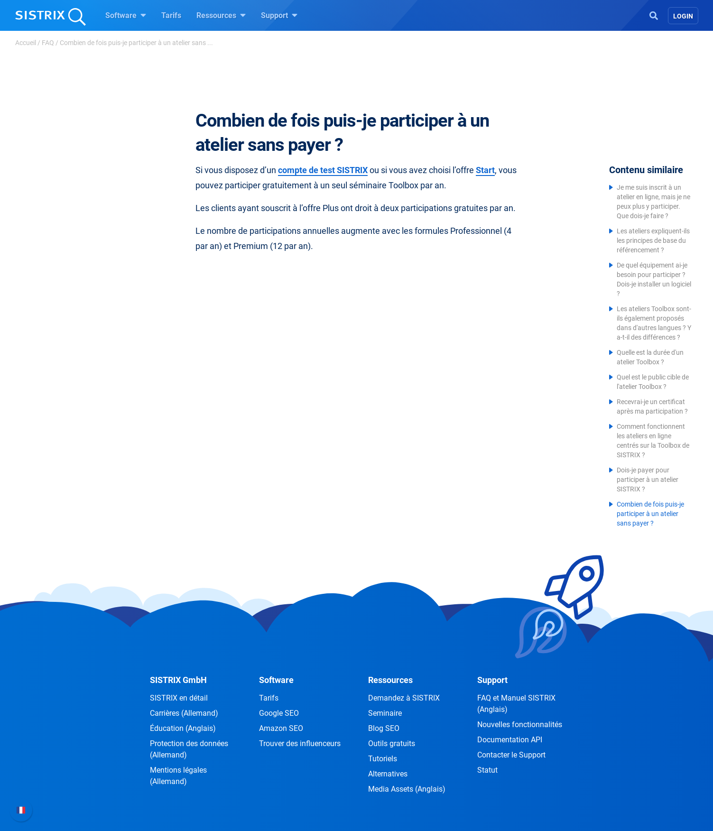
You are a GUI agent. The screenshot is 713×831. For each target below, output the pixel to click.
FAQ (48, 42)
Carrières (184, 713)
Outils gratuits (391, 743)
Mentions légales (178, 776)
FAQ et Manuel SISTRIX (516, 703)
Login (683, 16)
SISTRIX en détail (179, 697)
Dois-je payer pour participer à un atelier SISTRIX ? (647, 479)
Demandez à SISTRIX (404, 697)
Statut (487, 770)
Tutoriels (382, 758)
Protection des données (189, 749)
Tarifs (171, 15)
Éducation (183, 728)
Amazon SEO (281, 728)
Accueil (25, 42)
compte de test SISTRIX (323, 170)
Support (279, 15)
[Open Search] (653, 15)
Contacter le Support (511, 754)
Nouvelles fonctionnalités (519, 724)
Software (125, 15)
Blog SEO (383, 728)
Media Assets (406, 789)
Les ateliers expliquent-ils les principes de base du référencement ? (653, 240)
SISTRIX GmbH (178, 680)
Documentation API (509, 739)
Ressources (221, 15)
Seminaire (385, 713)
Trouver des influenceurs (300, 743)
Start (485, 170)
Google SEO (279, 713)
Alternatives (387, 773)
